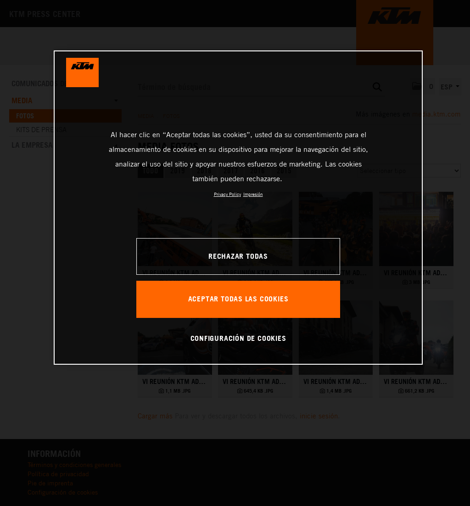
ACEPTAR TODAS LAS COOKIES (238, 298)
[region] (238, 207)
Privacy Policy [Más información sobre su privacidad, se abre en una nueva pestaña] (227, 194)
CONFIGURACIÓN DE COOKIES (238, 338)
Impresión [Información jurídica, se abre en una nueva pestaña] (253, 194)
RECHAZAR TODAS (238, 256)
